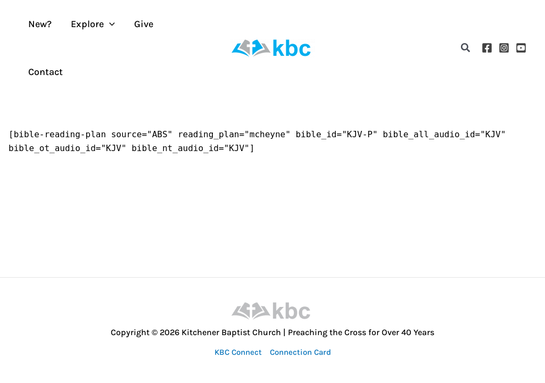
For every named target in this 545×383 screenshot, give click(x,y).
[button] (466, 48)
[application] (109, 24)
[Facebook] (487, 48)
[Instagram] (504, 48)
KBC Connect (238, 352)
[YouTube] (521, 48)
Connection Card (300, 352)
